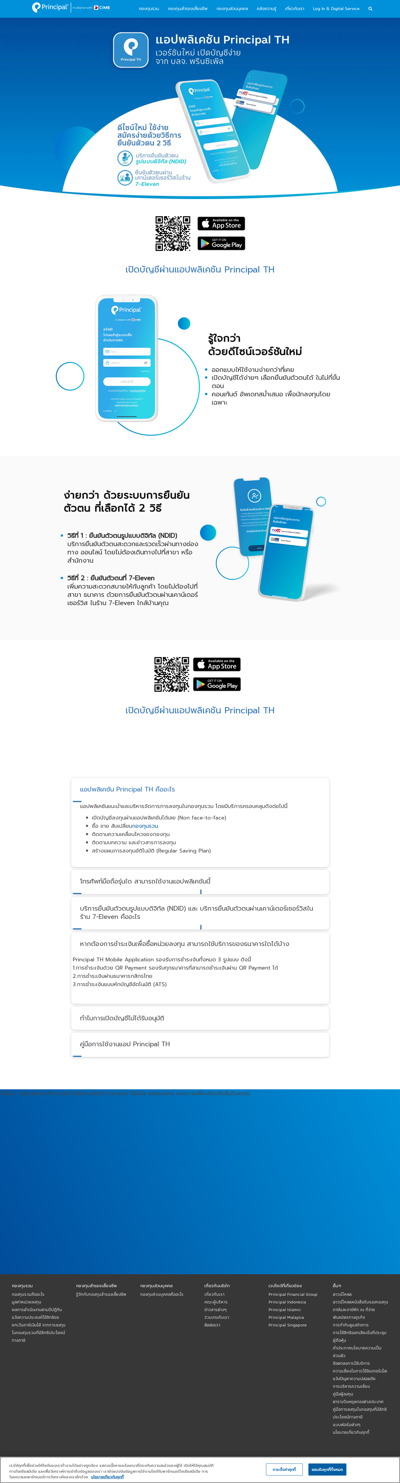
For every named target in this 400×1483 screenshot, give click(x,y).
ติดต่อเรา (212, 1325)
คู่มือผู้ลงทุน (343, 1394)
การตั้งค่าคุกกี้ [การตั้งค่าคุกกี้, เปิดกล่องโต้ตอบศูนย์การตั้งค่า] (284, 1469)
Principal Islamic (285, 1310)
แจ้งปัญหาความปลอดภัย (354, 1379)
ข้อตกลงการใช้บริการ (351, 1363)
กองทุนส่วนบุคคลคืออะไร (162, 1294)
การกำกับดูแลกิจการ (351, 1325)
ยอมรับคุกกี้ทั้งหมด (327, 1469)
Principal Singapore (288, 1325)
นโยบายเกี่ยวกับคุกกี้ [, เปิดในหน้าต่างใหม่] (107, 1477)
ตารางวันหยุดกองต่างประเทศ (358, 1402)
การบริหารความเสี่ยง (351, 1386)
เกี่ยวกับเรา (294, 9)
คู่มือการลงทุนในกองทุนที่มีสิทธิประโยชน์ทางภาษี (360, 1413)
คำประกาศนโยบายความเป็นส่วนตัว (357, 1352)
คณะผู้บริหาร (216, 1302)
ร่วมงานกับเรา (216, 1317)
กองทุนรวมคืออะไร (28, 1294)
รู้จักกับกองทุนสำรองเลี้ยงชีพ (101, 1294)
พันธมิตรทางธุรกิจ (349, 1317)
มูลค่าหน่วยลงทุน (26, 1302)
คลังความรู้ (266, 9)
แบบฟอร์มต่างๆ (346, 1425)
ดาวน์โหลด (342, 1294)
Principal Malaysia (286, 1317)
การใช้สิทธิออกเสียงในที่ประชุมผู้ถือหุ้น (359, 1336)
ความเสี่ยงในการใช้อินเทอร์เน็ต (360, 1371)
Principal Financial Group (293, 1294)
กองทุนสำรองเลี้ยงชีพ (188, 9)
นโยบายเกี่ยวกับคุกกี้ (351, 1432)
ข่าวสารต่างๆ (215, 1310)
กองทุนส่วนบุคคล (232, 9)
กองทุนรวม (149, 9)
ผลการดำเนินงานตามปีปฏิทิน (37, 1310)
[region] (200, 1470)
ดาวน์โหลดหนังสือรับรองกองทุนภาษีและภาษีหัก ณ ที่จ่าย (360, 1306)
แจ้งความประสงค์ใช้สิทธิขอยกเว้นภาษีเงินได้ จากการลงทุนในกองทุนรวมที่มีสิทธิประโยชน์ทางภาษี (38, 1328)
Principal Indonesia (287, 1302)
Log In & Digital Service (336, 9)
